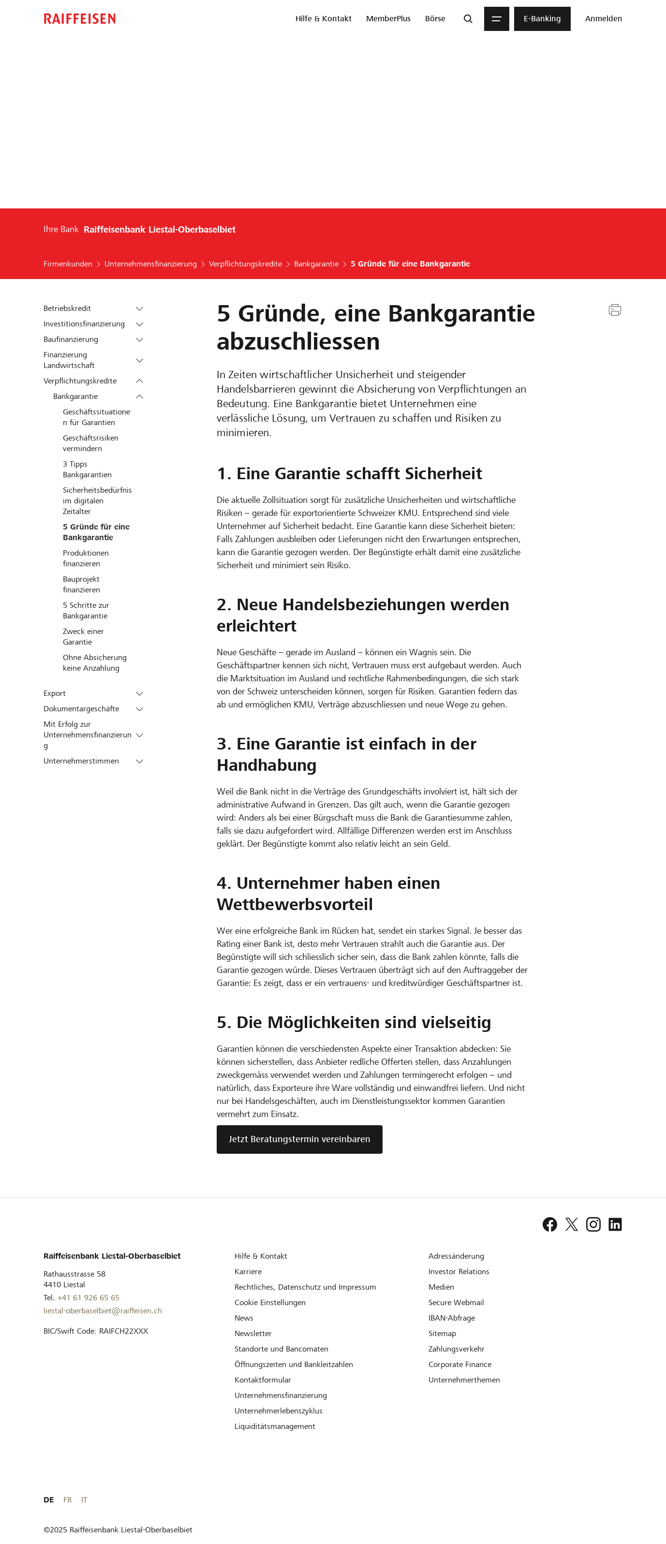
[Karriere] (248, 1271)
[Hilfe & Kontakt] (261, 1256)
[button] (139, 308)
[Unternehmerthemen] (464, 1379)
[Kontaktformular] (263, 1379)
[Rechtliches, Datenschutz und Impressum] (305, 1287)
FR (603, 1499)
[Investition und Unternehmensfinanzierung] (281, 1395)
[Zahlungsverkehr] (457, 1348)
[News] (244, 1318)
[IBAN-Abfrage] (452, 1318)
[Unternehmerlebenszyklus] (279, 1410)
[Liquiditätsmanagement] (275, 1426)
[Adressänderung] (456, 1256)
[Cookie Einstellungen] (270, 1302)
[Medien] (441, 1287)
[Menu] (496, 19)
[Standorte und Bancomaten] (281, 1348)
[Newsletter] (253, 1333)
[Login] (603, 19)
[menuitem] (323, 19)
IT (619, 1499)
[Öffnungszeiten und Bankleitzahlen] (294, 1364)
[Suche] (468, 19)
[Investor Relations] (459, 1271)
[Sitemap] (442, 1333)
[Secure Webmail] (456, 1302)
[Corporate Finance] (460, 1364)
